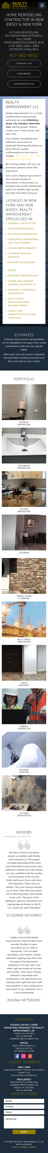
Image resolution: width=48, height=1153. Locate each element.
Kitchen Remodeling (21, 228)
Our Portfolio (24, 84)
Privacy (16, 1147)
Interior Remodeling (21, 262)
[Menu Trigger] (42, 5)
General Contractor (22, 223)
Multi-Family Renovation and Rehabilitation (18, 302)
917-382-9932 (24, 55)
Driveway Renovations (23, 275)
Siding (12, 270)
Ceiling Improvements (22, 248)
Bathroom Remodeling (23, 233)
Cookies (32, 1147)
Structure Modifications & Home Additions (22, 314)
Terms (24, 1147)
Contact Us (24, 63)
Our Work (24, 73)
